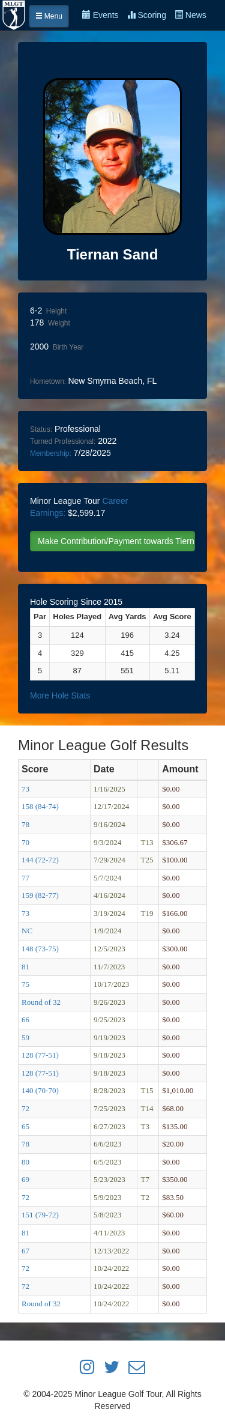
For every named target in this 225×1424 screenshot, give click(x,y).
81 (25, 966)
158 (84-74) (40, 806)
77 (25, 877)
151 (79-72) (40, 1214)
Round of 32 (41, 1002)
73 (25, 788)
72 (25, 1108)
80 (25, 1161)
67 (25, 1250)
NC (27, 930)
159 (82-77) (40, 895)
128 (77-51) (40, 1054)
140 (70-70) (40, 1090)
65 (25, 1126)
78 (25, 824)
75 (25, 984)
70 (25, 842)
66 (25, 1019)
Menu (48, 16)
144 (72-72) (40, 859)
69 (25, 1179)
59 (25, 1037)
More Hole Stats (60, 695)
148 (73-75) (40, 948)
